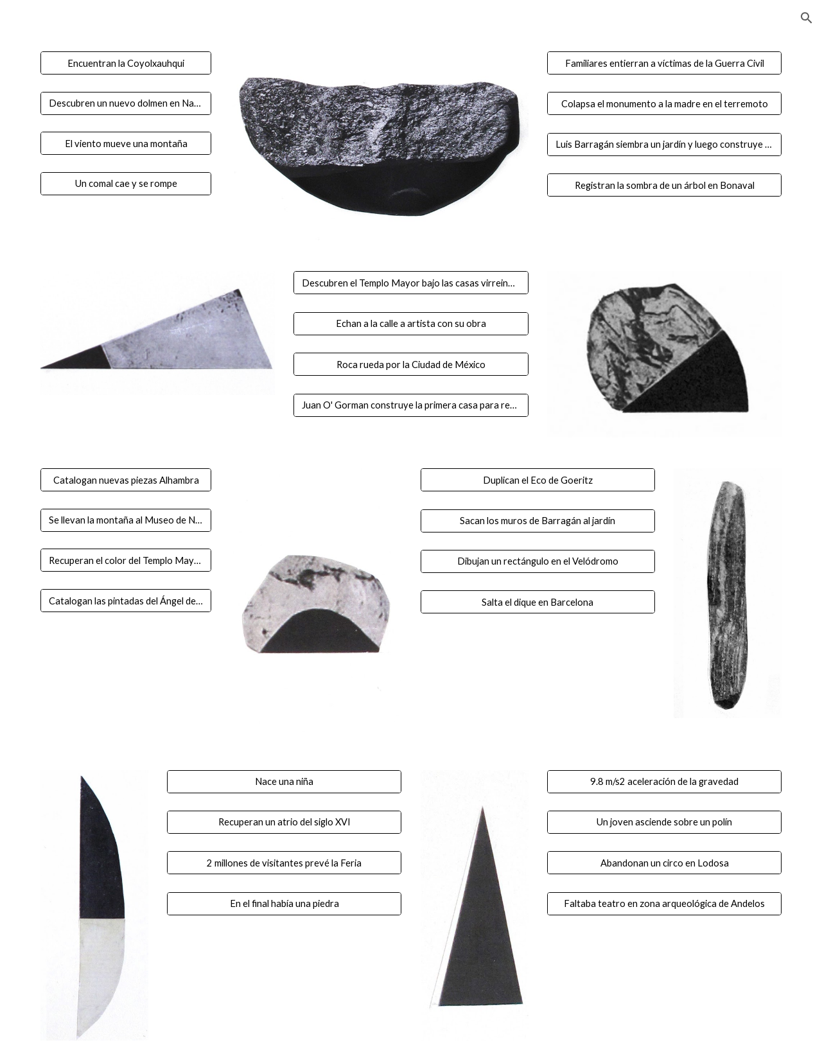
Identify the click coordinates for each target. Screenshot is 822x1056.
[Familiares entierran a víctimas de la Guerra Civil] (664, 63)
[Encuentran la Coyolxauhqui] (126, 63)
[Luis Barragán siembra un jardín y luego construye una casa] (664, 144)
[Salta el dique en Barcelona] (537, 602)
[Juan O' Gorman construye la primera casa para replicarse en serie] (410, 404)
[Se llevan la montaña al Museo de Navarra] (126, 520)
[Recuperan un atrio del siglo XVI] (284, 822)
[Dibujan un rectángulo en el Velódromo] (537, 561)
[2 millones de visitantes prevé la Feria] (284, 862)
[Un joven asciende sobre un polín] (664, 822)
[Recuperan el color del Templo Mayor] (126, 560)
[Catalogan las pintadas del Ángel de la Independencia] (126, 600)
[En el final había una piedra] (284, 904)
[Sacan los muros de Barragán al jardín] (537, 520)
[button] (806, 18)
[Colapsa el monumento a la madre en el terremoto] (664, 103)
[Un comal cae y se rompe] (126, 183)
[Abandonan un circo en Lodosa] (664, 862)
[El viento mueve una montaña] (126, 143)
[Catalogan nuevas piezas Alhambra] (126, 480)
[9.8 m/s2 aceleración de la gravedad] (664, 781)
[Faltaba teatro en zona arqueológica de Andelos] (664, 904)
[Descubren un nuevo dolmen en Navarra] (126, 103)
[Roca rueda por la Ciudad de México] (410, 364)
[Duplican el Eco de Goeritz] (537, 480)
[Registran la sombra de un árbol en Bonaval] (664, 185)
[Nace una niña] (284, 781)
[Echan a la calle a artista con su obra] (410, 324)
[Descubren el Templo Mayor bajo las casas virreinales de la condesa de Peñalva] (410, 282)
